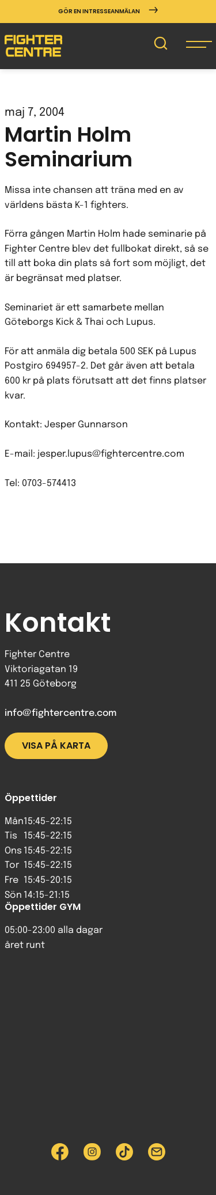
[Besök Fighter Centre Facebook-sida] (60, 1151)
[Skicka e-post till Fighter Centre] (156, 1151)
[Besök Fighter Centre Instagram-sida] (92, 1151)
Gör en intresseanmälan (108, 11)
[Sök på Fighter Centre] (161, 45)
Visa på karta (56, 745)
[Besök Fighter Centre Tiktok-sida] (124, 1151)
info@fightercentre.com (60, 713)
